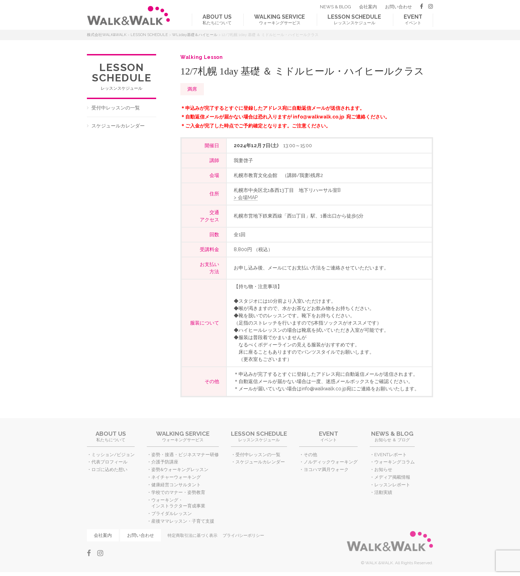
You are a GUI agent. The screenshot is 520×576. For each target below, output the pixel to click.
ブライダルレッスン (171, 513)
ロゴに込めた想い (109, 469)
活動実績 (383, 492)
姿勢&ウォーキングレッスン (179, 469)
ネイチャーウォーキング (176, 477)
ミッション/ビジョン (113, 454)
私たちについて (217, 19)
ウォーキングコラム (394, 461)
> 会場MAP (246, 197)
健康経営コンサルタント (176, 484)
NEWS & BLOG (335, 6)
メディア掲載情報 (392, 477)
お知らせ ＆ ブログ (392, 436)
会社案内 (368, 6)
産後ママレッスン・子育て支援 (182, 521)
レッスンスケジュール (354, 19)
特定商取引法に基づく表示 (192, 535)
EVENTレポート (390, 454)
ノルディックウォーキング (331, 461)
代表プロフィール (109, 461)
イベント (413, 19)
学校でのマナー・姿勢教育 (178, 492)
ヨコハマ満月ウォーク (326, 469)
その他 (310, 454)
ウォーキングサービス (279, 19)
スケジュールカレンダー (118, 126)
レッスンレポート (392, 484)
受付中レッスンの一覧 (115, 107)
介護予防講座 (164, 461)
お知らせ (383, 469)
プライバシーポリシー (243, 535)
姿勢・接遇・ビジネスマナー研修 (185, 454)
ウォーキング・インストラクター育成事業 (178, 502)
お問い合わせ (398, 6)
